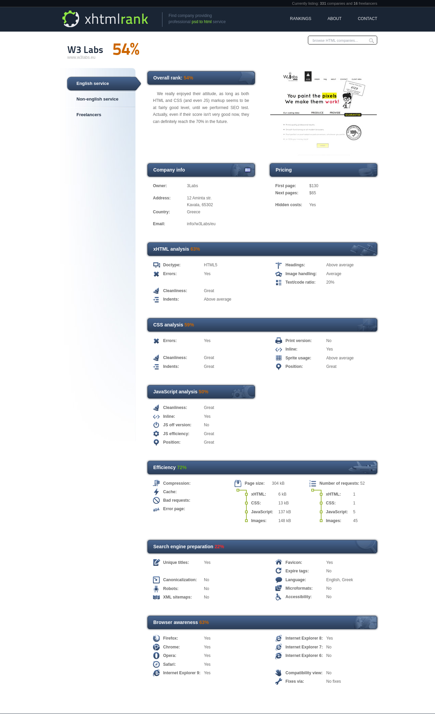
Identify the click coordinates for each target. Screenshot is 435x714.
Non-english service (97, 99)
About (335, 18)
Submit (371, 40)
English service (92, 83)
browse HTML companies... (335, 40)
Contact (367, 18)
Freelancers (88, 114)
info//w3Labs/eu (201, 223)
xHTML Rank (106, 19)
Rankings (300, 18)
